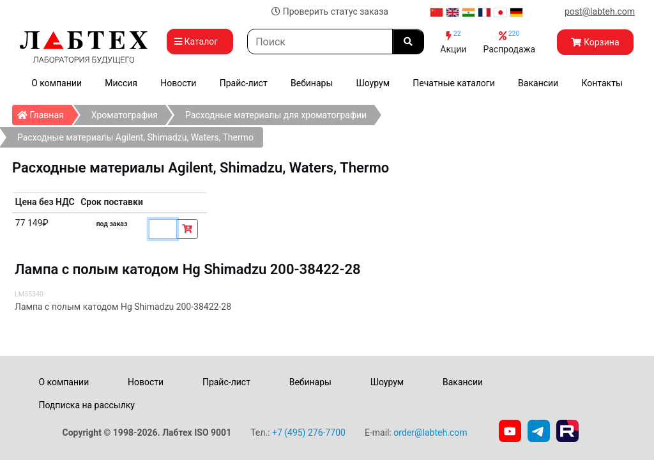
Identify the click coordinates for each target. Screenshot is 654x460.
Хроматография (124, 115)
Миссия (121, 83)
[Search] (320, 41)
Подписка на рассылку (86, 405)
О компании (56, 83)
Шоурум (373, 83)
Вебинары (312, 83)
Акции (453, 41)
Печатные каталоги (453, 83)
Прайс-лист (244, 83)
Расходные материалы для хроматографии (276, 115)
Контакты (602, 83)
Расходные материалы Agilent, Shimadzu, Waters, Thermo (135, 137)
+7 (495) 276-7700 (309, 432)
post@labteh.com (600, 11)
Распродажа (509, 41)
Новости (178, 83)
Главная (44, 112)
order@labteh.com (430, 432)
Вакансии (538, 83)
